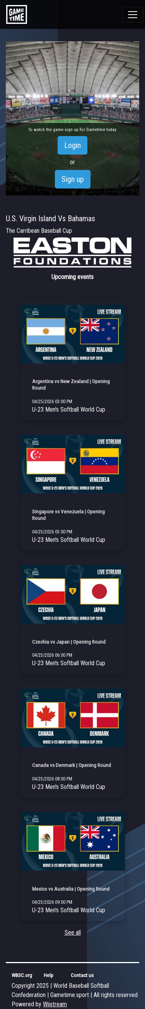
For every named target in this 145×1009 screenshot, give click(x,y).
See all (73, 932)
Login (72, 145)
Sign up (72, 179)
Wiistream (55, 1004)
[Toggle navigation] (132, 14)
